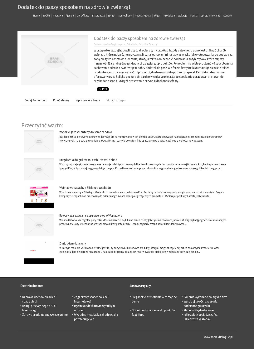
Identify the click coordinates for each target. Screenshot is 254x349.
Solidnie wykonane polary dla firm (205, 297)
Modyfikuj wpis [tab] (116, 100)
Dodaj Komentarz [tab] (35, 100)
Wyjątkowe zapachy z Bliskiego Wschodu (85, 188)
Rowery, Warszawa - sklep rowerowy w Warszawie (90, 215)
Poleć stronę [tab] (61, 100)
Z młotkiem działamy (72, 243)
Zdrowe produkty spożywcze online (45, 315)
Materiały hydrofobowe (199, 310)
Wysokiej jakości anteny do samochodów (85, 132)
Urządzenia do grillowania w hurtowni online (88, 160)
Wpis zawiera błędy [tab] (88, 100)
